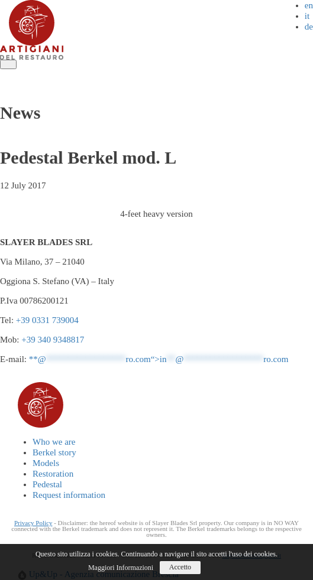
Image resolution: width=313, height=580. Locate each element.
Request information (42, 85)
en (309, 5)
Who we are (27, 74)
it (307, 16)
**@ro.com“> (159, 359)
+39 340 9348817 (52, 339)
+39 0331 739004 (47, 320)
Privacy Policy (33, 522)
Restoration (174, 74)
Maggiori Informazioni (120, 567)
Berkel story (82, 74)
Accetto (180, 567)
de (309, 26)
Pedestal (222, 74)
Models (129, 74)
